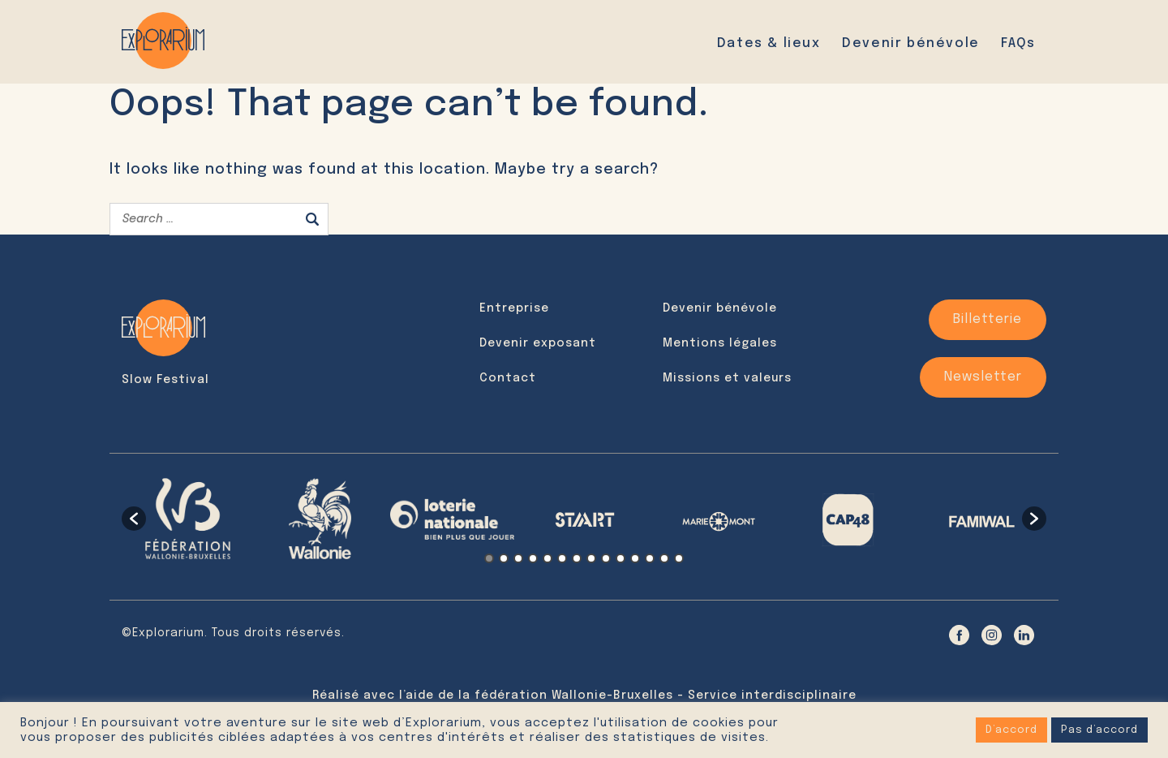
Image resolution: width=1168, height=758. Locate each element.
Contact (507, 378)
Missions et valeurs (727, 378)
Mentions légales (720, 343)
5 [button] (547, 558)
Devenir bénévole (911, 43)
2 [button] (504, 558)
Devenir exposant (537, 343)
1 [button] (489, 558)
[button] (134, 518)
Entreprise (514, 308)
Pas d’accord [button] (1099, 730)
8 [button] (591, 558)
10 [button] (620, 558)
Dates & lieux (769, 43)
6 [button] (562, 558)
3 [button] (518, 558)
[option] (188, 518)
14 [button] (679, 558)
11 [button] (635, 558)
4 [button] (533, 558)
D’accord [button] (1011, 730)
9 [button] (606, 558)
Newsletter (983, 377)
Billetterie (987, 319)
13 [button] (664, 558)
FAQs (1018, 43)
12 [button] (650, 558)
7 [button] (577, 558)
